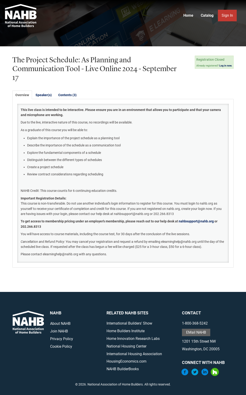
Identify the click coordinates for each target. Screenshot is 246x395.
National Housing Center (126, 346)
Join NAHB (59, 331)
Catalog (207, 15)
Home (188, 15)
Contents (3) (67, 95)
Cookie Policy (61, 346)
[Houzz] (215, 375)
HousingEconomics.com (126, 361)
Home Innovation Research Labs (133, 338)
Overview (22, 95)
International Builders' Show (129, 323)
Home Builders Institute (126, 331)
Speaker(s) (44, 95)
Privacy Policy (61, 339)
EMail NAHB (196, 332)
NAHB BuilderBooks (123, 369)
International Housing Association (134, 354)
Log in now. (225, 65)
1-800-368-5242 (195, 323)
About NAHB (60, 323)
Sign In (227, 15)
